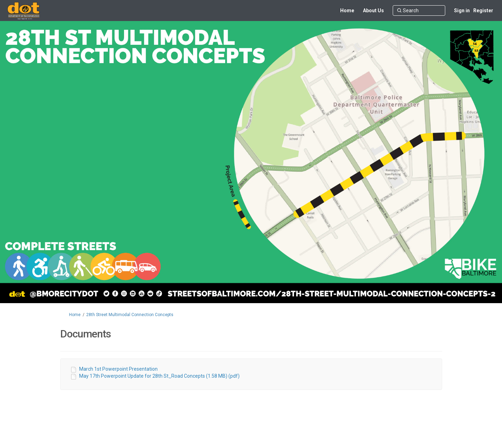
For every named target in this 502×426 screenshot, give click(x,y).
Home (75, 314)
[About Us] (373, 11)
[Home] (347, 11)
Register (483, 10)
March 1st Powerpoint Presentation (118, 369)
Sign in (462, 10)
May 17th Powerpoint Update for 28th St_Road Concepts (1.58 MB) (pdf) (159, 376)
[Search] (419, 10)
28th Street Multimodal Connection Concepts (129, 314)
